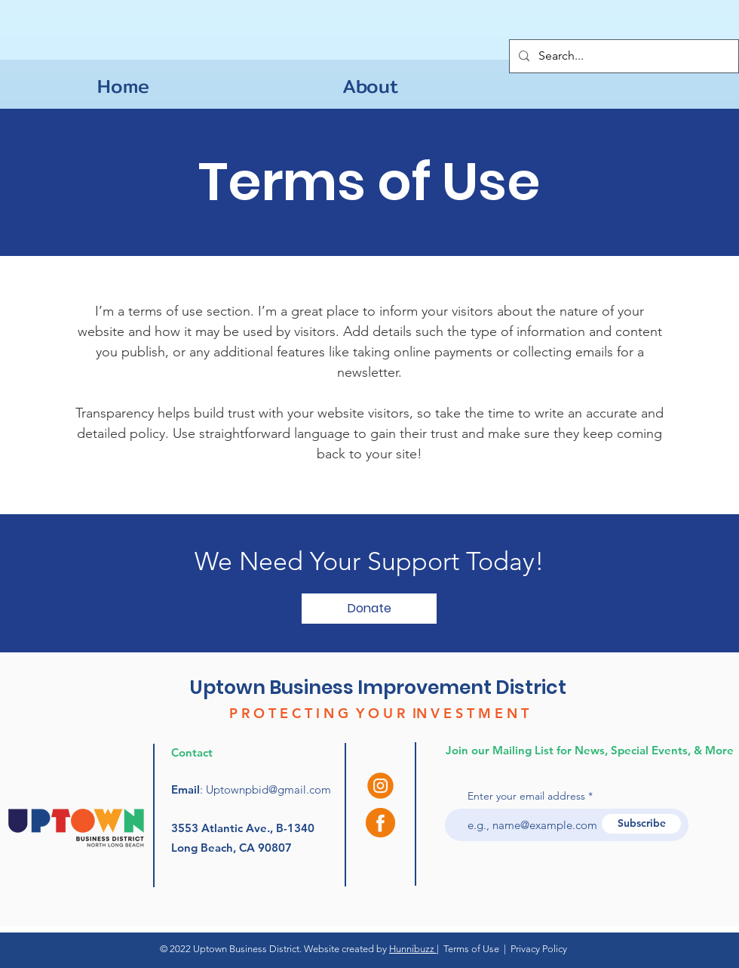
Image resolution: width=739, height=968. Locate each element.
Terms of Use (471, 948)
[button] (369, 608)
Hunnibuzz (413, 948)
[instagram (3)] (380, 785)
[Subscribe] (641, 824)
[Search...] (622, 56)
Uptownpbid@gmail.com (268, 789)
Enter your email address (526, 796)
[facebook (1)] (380, 822)
